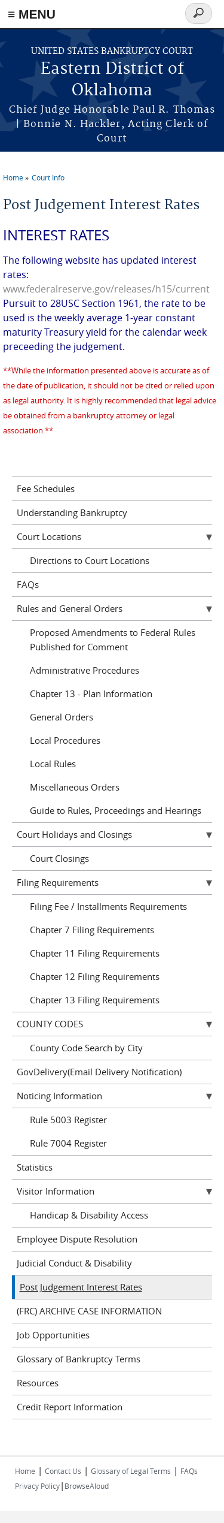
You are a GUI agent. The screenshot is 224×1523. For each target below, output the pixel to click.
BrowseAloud (87, 1486)
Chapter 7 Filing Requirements (92, 930)
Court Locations (49, 536)
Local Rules (53, 764)
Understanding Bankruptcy (72, 512)
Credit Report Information (69, 1407)
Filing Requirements (58, 882)
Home (13, 177)
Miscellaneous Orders (74, 787)
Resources (38, 1383)
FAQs (28, 584)
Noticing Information (59, 1096)
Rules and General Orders (69, 608)
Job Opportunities (53, 1335)
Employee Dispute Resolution (77, 1239)
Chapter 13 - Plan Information (91, 693)
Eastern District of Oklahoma (112, 80)
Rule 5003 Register (68, 1120)
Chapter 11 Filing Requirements (94, 953)
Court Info (48, 177)
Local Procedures (65, 740)
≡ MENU (32, 14)
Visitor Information (55, 1191)
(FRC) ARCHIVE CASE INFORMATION (89, 1311)
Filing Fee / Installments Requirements (108, 906)
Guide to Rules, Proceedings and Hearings (115, 810)
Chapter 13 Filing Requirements (94, 1000)
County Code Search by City (86, 1048)
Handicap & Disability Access (89, 1215)
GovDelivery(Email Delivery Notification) (99, 1072)
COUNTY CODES (50, 1024)
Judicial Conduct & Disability (74, 1263)
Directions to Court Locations (89, 560)
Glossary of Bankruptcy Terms (78, 1359)
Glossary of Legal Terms (131, 1471)
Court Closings (59, 858)
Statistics (35, 1167)
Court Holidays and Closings (74, 834)
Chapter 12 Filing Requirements (94, 976)
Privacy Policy (37, 1486)
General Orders (61, 717)
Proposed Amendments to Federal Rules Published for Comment (112, 639)
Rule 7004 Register (68, 1143)
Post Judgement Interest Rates (81, 1287)
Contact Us (63, 1471)
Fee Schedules (46, 488)
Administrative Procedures (84, 670)
